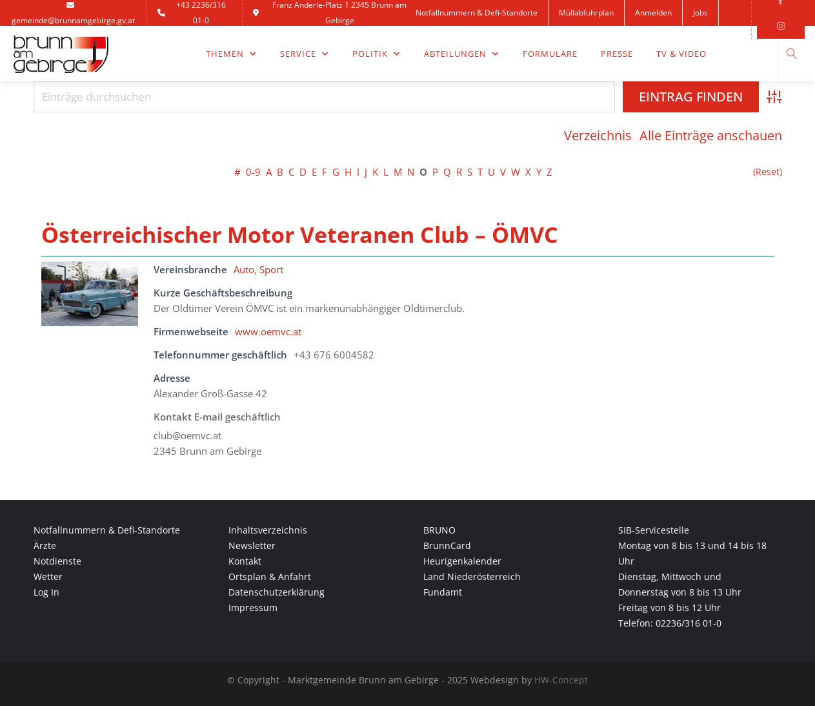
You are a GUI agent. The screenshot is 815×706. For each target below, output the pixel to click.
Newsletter (252, 545)
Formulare (550, 53)
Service (304, 53)
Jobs (700, 12)
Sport (271, 269)
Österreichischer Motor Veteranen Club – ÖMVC (299, 234)
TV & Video (681, 53)
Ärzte (45, 545)
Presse (617, 53)
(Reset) (767, 172)
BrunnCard (447, 545)
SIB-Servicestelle (653, 530)
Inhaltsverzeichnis (267, 530)
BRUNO (439, 530)
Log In (46, 592)
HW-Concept (561, 680)
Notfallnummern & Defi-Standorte (477, 12)
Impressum (252, 607)
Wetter (48, 576)
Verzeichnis (598, 135)
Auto (244, 269)
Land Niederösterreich (472, 576)
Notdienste (57, 561)
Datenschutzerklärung (276, 592)
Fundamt (442, 592)
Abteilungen (461, 53)
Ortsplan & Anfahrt (269, 576)
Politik (376, 53)
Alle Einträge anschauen (710, 135)
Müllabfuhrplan (586, 12)
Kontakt (439, 38)
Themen (231, 53)
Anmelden (653, 12)
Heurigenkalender (462, 561)
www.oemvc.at (268, 331)
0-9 (253, 171)
